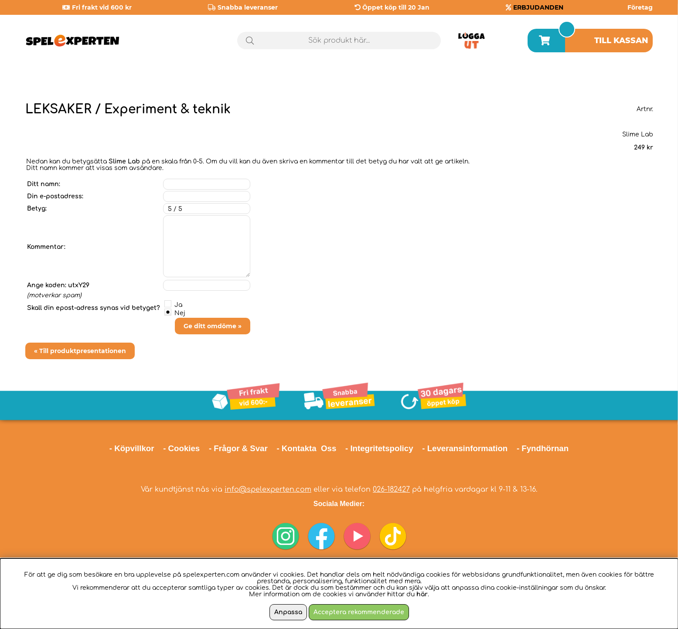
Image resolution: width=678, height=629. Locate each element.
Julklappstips (617, 78)
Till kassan (621, 40)
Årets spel (535, 78)
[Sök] (339, 40)
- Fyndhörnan (543, 448)
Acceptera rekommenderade (358, 612)
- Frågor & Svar (238, 448)
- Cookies (181, 448)
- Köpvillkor (131, 448)
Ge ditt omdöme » (213, 326)
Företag (640, 7)
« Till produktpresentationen (80, 351)
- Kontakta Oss (306, 448)
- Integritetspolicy (379, 448)
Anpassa (288, 612)
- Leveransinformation (465, 448)
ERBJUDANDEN (538, 7)
